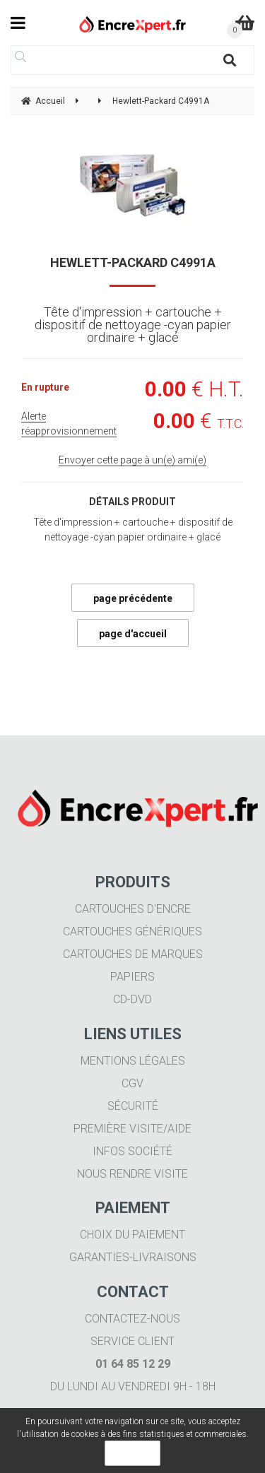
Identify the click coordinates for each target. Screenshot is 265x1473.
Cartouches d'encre (133, 909)
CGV (132, 1083)
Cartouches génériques (132, 931)
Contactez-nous (132, 1318)
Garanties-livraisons (132, 1257)
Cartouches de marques (133, 954)
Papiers (132, 976)
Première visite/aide (132, 1128)
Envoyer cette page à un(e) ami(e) (132, 460)
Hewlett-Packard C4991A (133, 262)
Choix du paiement (132, 1234)
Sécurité (132, 1106)
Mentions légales (133, 1060)
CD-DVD (132, 999)
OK (132, 1453)
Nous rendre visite (132, 1174)
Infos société (132, 1151)
